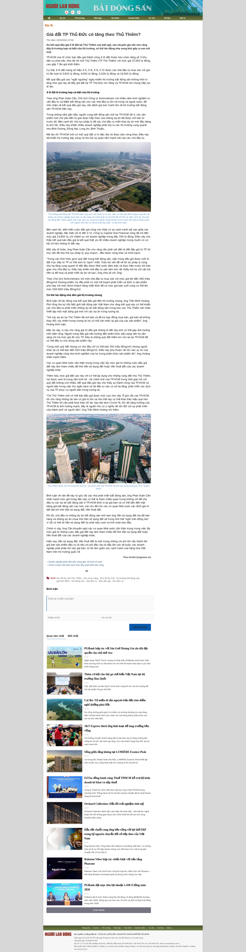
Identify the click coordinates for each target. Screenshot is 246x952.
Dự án (62, 18)
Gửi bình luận (140, 627)
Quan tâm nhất (55, 636)
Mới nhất (73, 636)
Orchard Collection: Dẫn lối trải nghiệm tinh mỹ (114, 803)
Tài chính (115, 18)
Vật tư (183, 18)
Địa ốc (49, 25)
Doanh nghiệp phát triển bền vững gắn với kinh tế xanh (75, 562)
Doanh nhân (133, 18)
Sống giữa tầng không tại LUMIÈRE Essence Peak (115, 752)
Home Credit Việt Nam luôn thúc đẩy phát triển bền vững (76, 565)
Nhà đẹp (98, 18)
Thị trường (80, 18)
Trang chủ (86, 928)
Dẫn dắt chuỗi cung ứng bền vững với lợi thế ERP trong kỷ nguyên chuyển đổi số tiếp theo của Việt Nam (115, 834)
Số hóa (167, 18)
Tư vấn (152, 18)
